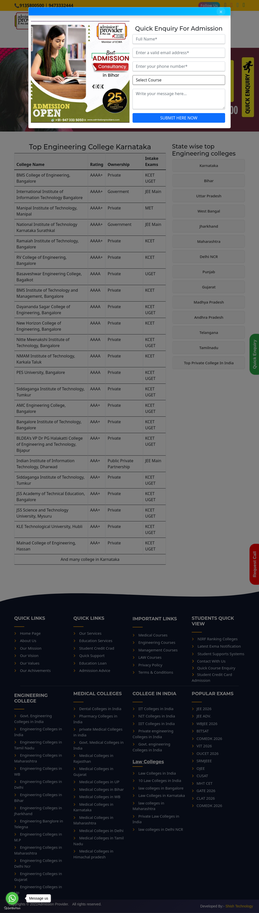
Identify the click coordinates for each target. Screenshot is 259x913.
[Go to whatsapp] (12, 898)
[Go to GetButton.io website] (12, 907)
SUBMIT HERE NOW (178, 118)
